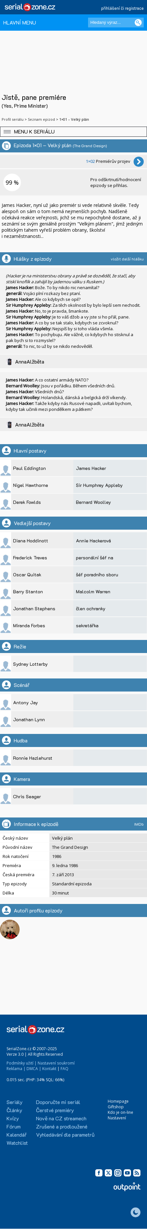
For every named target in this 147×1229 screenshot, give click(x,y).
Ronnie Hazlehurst (32, 758)
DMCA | (34, 1068)
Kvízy (13, 1118)
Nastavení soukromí (56, 1063)
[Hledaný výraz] (116, 22)
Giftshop (116, 1107)
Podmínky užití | (22, 1063)
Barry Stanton (28, 591)
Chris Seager (27, 796)
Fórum (14, 1126)
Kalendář (17, 1134)
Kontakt (49, 1068)
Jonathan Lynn (29, 719)
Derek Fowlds (27, 502)
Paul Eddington (29, 468)
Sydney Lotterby (30, 664)
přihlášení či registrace (122, 8)
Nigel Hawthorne (30, 485)
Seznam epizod (41, 119)
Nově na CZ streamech (61, 1118)
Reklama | (16, 1068)
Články (14, 1110)
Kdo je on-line (120, 1112)
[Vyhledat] (138, 22)
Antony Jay (25, 702)
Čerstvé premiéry (55, 1110)
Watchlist (17, 1142)
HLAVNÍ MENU (19, 22)
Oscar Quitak (27, 574)
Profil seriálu (13, 119)
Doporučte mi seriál (58, 1101)
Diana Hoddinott (30, 540)
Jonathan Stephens (34, 608)
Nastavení (117, 1118)
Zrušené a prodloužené (61, 1126)
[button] (73, 132)
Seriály (15, 1101)
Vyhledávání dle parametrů (65, 1134)
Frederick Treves (30, 557)
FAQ (64, 1068)
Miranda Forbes (29, 625)
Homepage (118, 1101)
